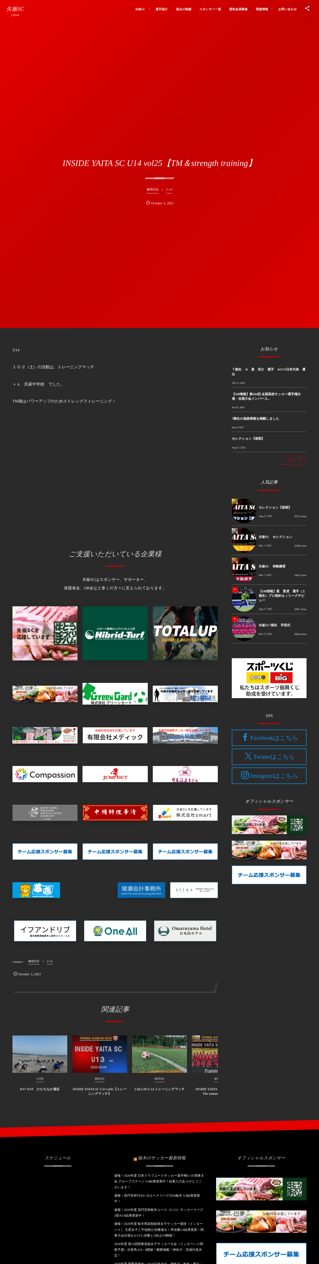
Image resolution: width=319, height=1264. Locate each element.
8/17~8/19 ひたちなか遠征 (40, 1093)
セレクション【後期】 (248, 438)
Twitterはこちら (274, 757)
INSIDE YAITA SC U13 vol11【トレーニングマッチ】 (100, 1095)
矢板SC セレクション (275, 537)
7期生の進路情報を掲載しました (255, 418)
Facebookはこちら (274, 738)
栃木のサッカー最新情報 (161, 1154)
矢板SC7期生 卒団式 (274, 625)
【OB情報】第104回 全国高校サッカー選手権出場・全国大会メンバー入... (266, 396)
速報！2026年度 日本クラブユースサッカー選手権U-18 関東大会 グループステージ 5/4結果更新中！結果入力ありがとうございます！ (159, 1181)
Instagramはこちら (274, 776)
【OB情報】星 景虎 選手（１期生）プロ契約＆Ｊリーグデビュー (282, 595)
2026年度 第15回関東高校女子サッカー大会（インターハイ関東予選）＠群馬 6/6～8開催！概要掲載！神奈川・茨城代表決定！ (158, 1250)
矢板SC (15, 9)
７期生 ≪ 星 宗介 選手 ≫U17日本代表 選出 (268, 372)
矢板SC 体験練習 (272, 566)
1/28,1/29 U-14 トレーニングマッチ (159, 1093)
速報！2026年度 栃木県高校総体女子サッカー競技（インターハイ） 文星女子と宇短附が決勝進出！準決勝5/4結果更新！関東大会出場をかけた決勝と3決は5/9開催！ (159, 1229)
